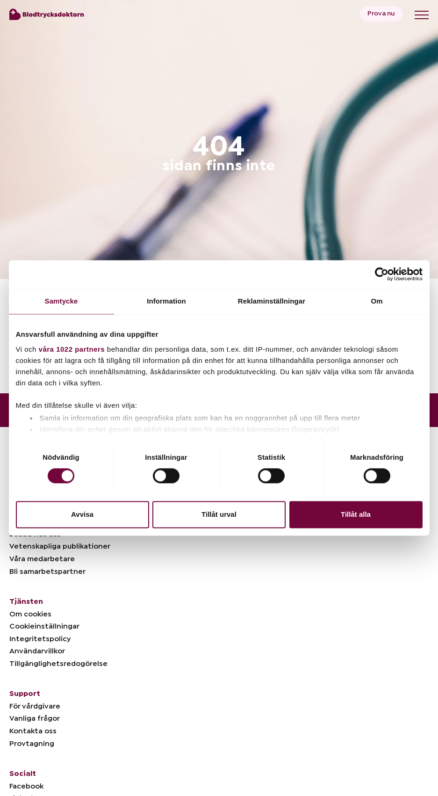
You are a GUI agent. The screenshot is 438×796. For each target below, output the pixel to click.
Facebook (26, 786)
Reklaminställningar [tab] (271, 301)
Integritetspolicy (40, 639)
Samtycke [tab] (61, 301)
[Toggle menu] (421, 15)
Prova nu (381, 13)
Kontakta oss (33, 731)
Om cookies (30, 614)
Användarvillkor (37, 651)
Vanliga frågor (34, 718)
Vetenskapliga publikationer (59, 546)
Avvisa (82, 515)
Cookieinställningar (44, 626)
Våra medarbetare (42, 559)
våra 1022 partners (72, 349)
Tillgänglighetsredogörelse (58, 663)
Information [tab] (166, 301)
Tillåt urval (219, 515)
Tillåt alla (356, 515)
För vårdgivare (34, 706)
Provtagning (31, 743)
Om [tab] (376, 301)
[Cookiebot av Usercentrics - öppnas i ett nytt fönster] (382, 274)
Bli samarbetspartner (47, 571)
